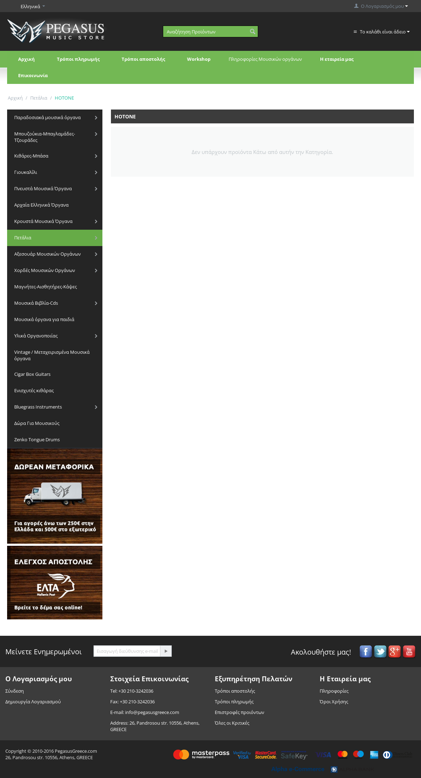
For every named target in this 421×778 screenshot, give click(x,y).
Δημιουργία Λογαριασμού (33, 701)
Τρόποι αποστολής (143, 59)
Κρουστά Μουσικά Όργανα (43, 221)
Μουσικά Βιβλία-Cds (36, 303)
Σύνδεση (14, 691)
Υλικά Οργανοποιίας (36, 335)
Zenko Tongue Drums (37, 439)
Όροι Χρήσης (334, 701)
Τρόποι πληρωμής (78, 59)
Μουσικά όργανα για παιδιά (44, 319)
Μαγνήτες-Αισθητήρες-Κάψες (45, 286)
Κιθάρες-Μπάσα (31, 156)
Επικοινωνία (33, 75)
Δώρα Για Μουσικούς (36, 423)
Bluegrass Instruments (38, 407)
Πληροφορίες (334, 691)
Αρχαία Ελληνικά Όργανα (41, 205)
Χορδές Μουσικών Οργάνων (44, 270)
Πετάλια (38, 98)
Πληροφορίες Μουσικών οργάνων (265, 59)
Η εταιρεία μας (336, 59)
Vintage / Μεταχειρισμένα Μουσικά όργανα (52, 355)
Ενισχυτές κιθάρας (34, 390)
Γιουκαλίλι (25, 172)
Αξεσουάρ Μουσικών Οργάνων (47, 254)
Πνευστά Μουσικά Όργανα (43, 188)
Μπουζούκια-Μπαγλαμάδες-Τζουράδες (44, 136)
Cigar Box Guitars (32, 374)
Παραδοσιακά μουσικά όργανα (47, 117)
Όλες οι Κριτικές (232, 723)
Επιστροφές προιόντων (239, 712)
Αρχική (26, 59)
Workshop (198, 59)
